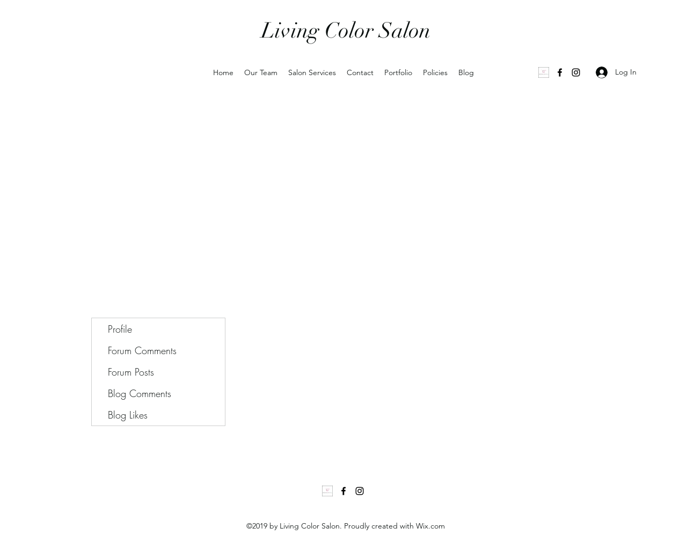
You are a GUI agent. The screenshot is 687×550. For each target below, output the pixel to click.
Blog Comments (139, 393)
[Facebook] (559, 72)
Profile (120, 328)
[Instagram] (576, 72)
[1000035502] (543, 72)
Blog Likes (128, 414)
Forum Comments (142, 350)
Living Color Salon (345, 30)
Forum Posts (131, 371)
